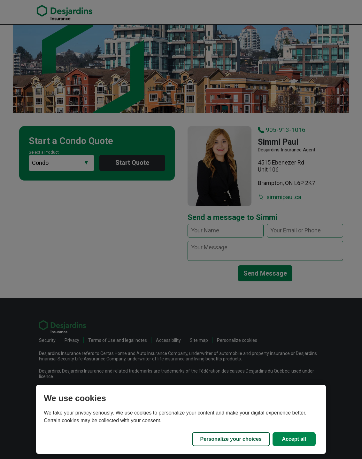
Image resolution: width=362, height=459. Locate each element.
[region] (181, 419)
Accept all (294, 439)
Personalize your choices (231, 439)
